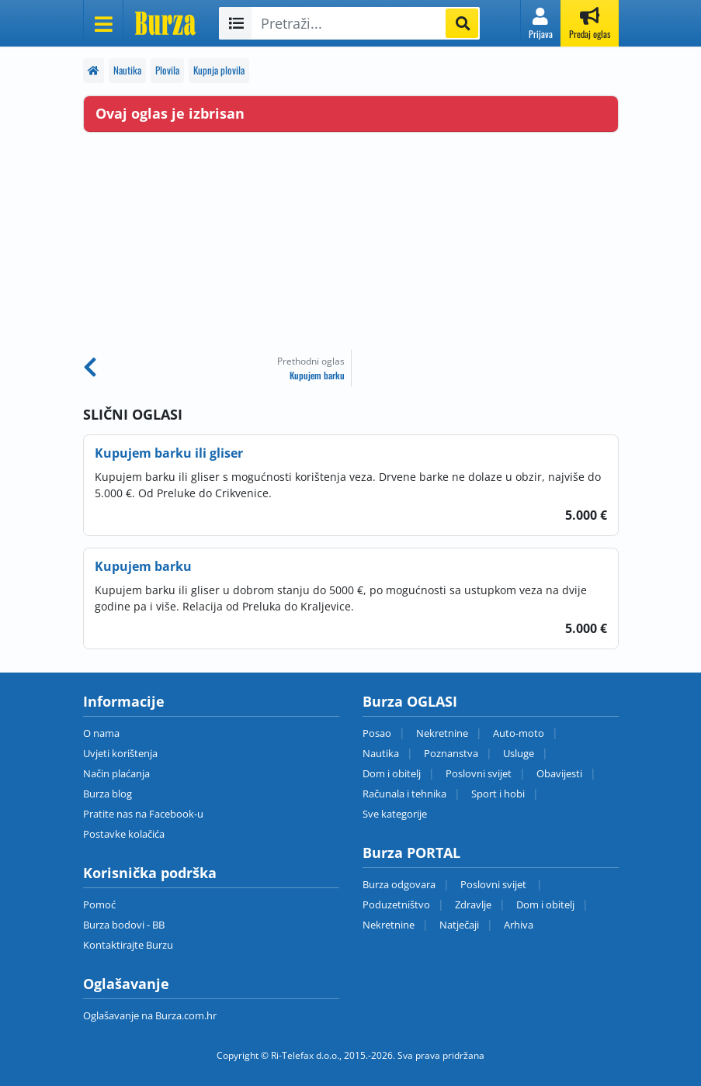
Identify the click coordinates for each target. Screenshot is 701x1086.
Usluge (518, 753)
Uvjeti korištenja (120, 753)
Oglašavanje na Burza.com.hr (150, 1015)
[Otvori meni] (103, 23)
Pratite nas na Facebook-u (143, 814)
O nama (101, 733)
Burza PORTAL (411, 852)
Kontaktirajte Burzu (128, 945)
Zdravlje (473, 904)
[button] (540, 23)
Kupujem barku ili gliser (169, 453)
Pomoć (99, 904)
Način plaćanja (116, 773)
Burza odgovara (399, 884)
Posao (377, 733)
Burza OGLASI (410, 701)
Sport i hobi (498, 794)
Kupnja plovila (219, 70)
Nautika (127, 70)
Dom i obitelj (392, 773)
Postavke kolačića (124, 834)
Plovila (167, 70)
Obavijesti (559, 773)
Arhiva (518, 925)
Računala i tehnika (404, 794)
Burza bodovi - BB (124, 925)
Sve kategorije (395, 814)
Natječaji (459, 925)
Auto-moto (518, 733)
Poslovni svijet (479, 773)
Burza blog (107, 794)
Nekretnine (442, 733)
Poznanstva (451, 753)
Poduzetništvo (396, 904)
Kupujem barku (143, 566)
